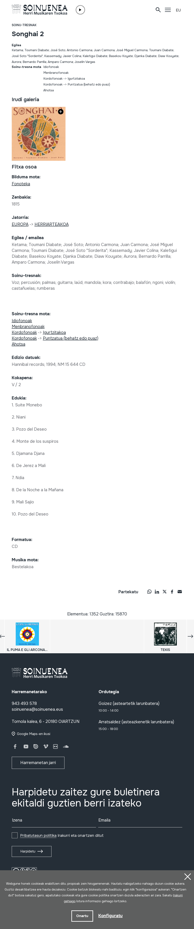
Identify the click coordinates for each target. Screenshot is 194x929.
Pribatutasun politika (38, 835)
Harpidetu (27, 851)
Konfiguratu (110, 915)
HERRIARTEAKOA (52, 224)
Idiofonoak (51, 67)
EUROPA (20, 224)
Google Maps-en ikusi (33, 734)
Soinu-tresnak (24, 25)
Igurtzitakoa (76, 79)
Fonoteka (21, 183)
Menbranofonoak (56, 73)
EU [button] (178, 10)
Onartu (82, 916)
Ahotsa (48, 90)
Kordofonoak (53, 79)
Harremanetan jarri (38, 762)
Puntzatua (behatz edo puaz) (89, 84)
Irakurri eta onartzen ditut (62, 835)
